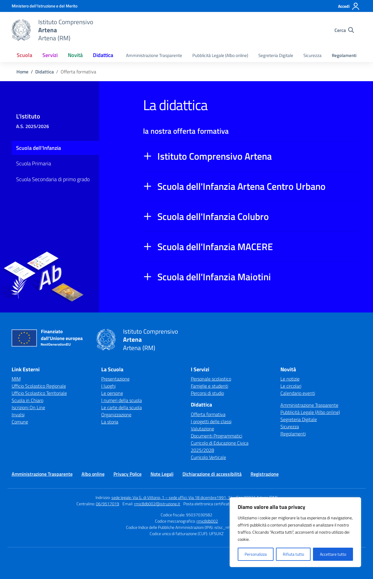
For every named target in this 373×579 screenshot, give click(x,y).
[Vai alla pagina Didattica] (44, 71)
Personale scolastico (211, 378)
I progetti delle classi (211, 421)
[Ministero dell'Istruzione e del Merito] (44, 6)
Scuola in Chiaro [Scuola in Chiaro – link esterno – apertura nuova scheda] (27, 400)
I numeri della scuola (121, 400)
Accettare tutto (333, 554)
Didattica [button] (103, 55)
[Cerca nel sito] (344, 30)
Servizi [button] (50, 55)
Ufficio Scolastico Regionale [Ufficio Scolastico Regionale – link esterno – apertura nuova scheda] (39, 385)
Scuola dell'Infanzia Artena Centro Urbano (241, 186)
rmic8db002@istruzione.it (157, 504)
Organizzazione (116, 414)
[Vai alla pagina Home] (22, 71)
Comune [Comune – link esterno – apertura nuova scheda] (20, 421)
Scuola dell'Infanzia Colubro (213, 216)
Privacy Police (127, 474)
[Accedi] (349, 6)
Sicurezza (312, 55)
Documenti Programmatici (216, 435)
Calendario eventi (297, 393)
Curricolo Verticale (208, 457)
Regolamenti (344, 55)
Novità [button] (75, 55)
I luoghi (108, 385)
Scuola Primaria (33, 163)
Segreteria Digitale (275, 55)
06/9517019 (107, 504)
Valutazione (202, 428)
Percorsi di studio (207, 393)
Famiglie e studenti (209, 385)
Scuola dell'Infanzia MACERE (215, 246)
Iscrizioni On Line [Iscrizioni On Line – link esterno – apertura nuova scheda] (28, 407)
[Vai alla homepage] (21, 30)
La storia (109, 421)
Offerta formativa (208, 414)
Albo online (93, 474)
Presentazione (115, 378)
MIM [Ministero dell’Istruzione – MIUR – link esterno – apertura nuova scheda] (16, 378)
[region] (295, 532)
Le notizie (290, 378)
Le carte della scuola (121, 407)
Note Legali (162, 474)
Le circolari (290, 385)
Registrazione (265, 474)
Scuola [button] (24, 55)
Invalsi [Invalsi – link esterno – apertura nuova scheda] (18, 414)
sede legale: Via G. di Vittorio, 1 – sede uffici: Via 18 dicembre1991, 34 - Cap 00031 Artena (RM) (194, 497)
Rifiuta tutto (293, 554)
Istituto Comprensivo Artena (214, 156)
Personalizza (256, 554)
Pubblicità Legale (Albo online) (220, 55)
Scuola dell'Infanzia (38, 148)
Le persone (112, 393)
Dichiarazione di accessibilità (212, 474)
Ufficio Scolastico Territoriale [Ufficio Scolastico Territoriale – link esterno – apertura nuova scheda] (39, 393)
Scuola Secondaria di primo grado (53, 179)
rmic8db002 (207, 521)
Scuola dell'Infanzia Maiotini (214, 277)
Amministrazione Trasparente (154, 55)
